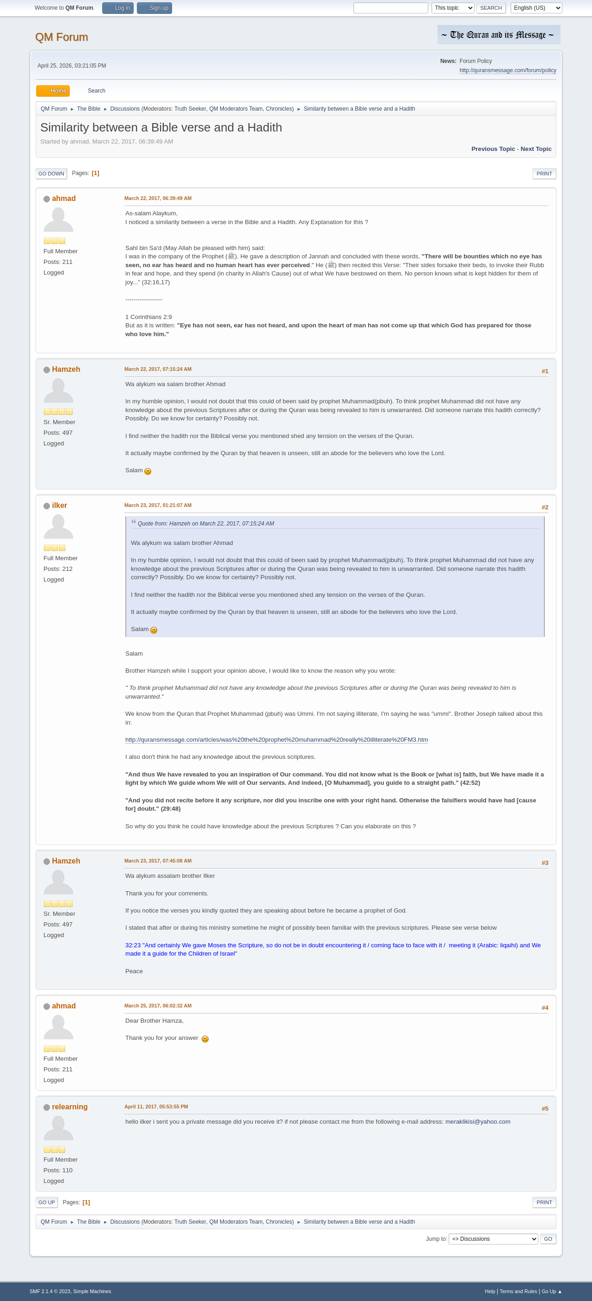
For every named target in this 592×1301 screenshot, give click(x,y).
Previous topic (493, 148)
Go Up (46, 1202)
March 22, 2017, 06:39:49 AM (157, 198)
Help (490, 1291)
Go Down (51, 173)
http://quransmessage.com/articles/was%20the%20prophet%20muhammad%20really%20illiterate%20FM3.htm (276, 739)
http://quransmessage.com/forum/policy (508, 70)
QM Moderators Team (236, 109)
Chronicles (279, 109)
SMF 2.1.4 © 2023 (50, 1291)
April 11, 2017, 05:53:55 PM (156, 1106)
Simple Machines (92, 1291)
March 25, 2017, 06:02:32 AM (157, 1005)
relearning (69, 1107)
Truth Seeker (190, 109)
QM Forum (61, 37)
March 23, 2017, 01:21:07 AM (157, 505)
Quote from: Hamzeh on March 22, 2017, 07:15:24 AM (206, 523)
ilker (59, 505)
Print (544, 173)
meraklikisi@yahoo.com (478, 1121)
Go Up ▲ (552, 1291)
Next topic (536, 148)
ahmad (64, 198)
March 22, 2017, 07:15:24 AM (157, 369)
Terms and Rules (518, 1291)
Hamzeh (66, 369)
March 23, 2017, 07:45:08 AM (157, 860)
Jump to (436, 1238)
